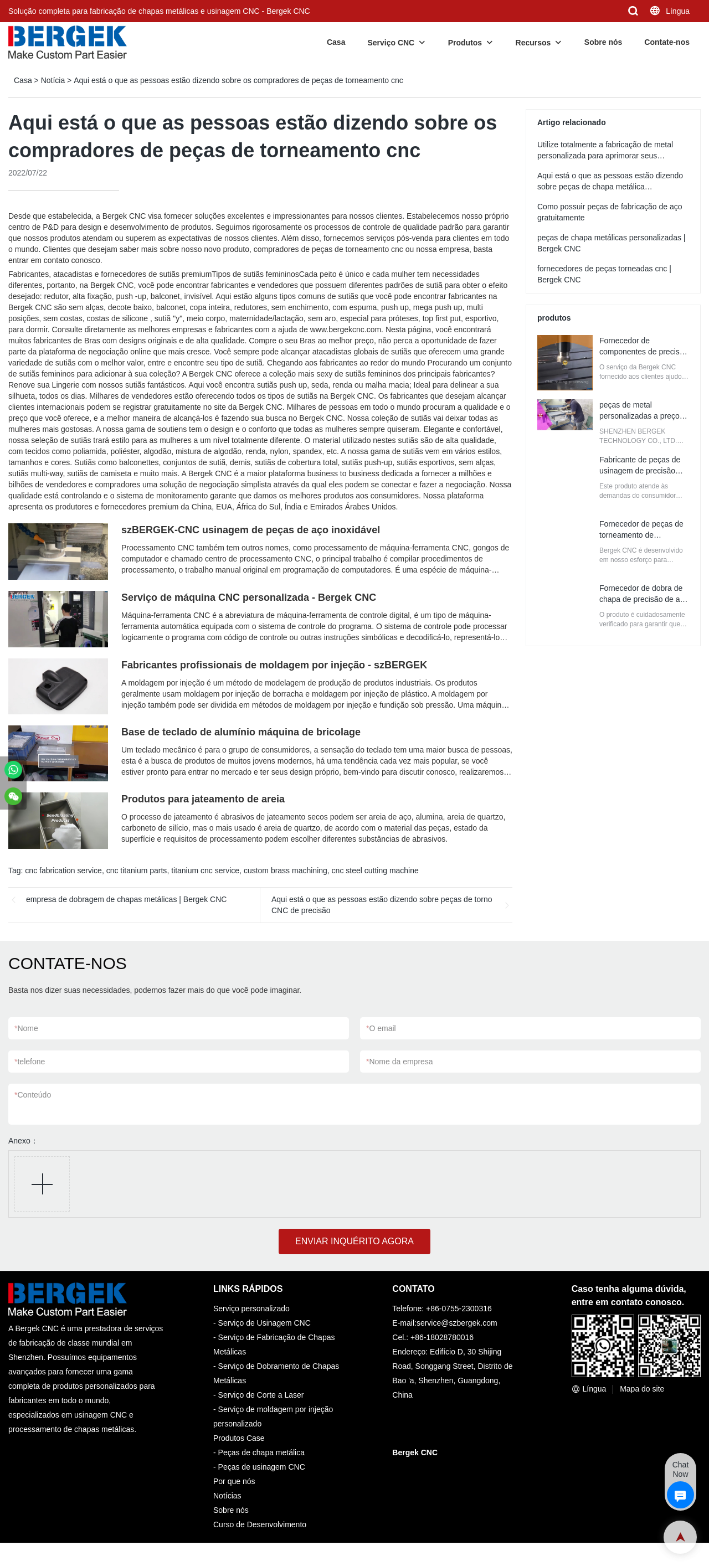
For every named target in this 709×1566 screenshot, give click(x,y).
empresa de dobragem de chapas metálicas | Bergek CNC (126, 899)
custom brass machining (285, 870)
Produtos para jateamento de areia (203, 799)
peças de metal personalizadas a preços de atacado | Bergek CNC (643, 415)
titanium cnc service (205, 870)
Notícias (227, 1495)
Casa (336, 42)
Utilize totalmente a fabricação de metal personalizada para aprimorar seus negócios (605, 155)
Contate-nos (667, 42)
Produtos (465, 42)
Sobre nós (603, 42)
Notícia (53, 80)
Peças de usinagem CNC (261, 1466)
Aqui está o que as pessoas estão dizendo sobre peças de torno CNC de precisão (381, 905)
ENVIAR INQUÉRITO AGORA (354, 1241)
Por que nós (234, 1481)
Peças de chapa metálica (261, 1452)
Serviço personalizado (251, 1308)
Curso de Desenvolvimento (259, 1524)
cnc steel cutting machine (375, 870)
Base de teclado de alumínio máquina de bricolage (241, 732)
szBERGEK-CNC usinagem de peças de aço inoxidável (250, 529)
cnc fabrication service (63, 870)
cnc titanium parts (136, 870)
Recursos (533, 42)
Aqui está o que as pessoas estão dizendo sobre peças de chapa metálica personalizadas (610, 186)
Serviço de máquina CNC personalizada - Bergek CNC (248, 597)
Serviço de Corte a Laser (261, 1394)
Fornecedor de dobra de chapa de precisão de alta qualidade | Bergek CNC (643, 599)
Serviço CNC (390, 42)
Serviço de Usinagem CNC (264, 1322)
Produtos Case (239, 1438)
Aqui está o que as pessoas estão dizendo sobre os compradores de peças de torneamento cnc (238, 80)
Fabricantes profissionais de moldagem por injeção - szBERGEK (274, 665)
